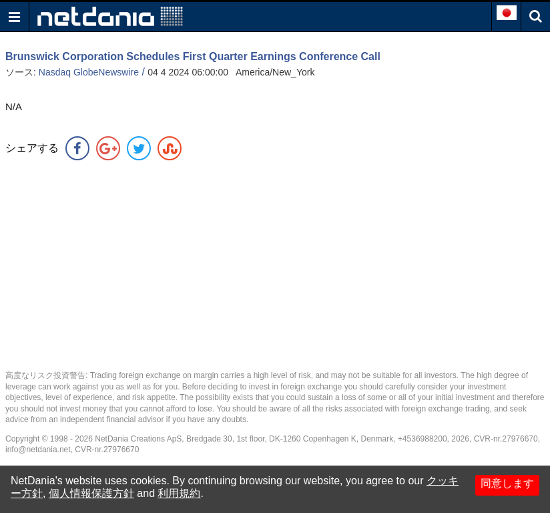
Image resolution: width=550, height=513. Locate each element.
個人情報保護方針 (91, 493)
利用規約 (179, 493)
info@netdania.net (38, 449)
